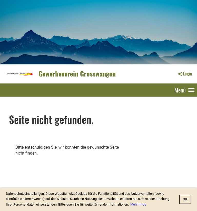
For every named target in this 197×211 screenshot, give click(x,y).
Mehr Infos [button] (138, 204)
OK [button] (185, 199)
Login (184, 74)
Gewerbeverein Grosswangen (77, 73)
